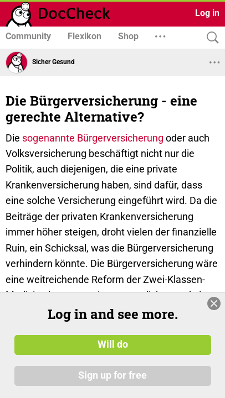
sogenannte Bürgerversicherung (92, 138)
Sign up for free (112, 375)
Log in (207, 13)
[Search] (210, 37)
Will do (113, 344)
